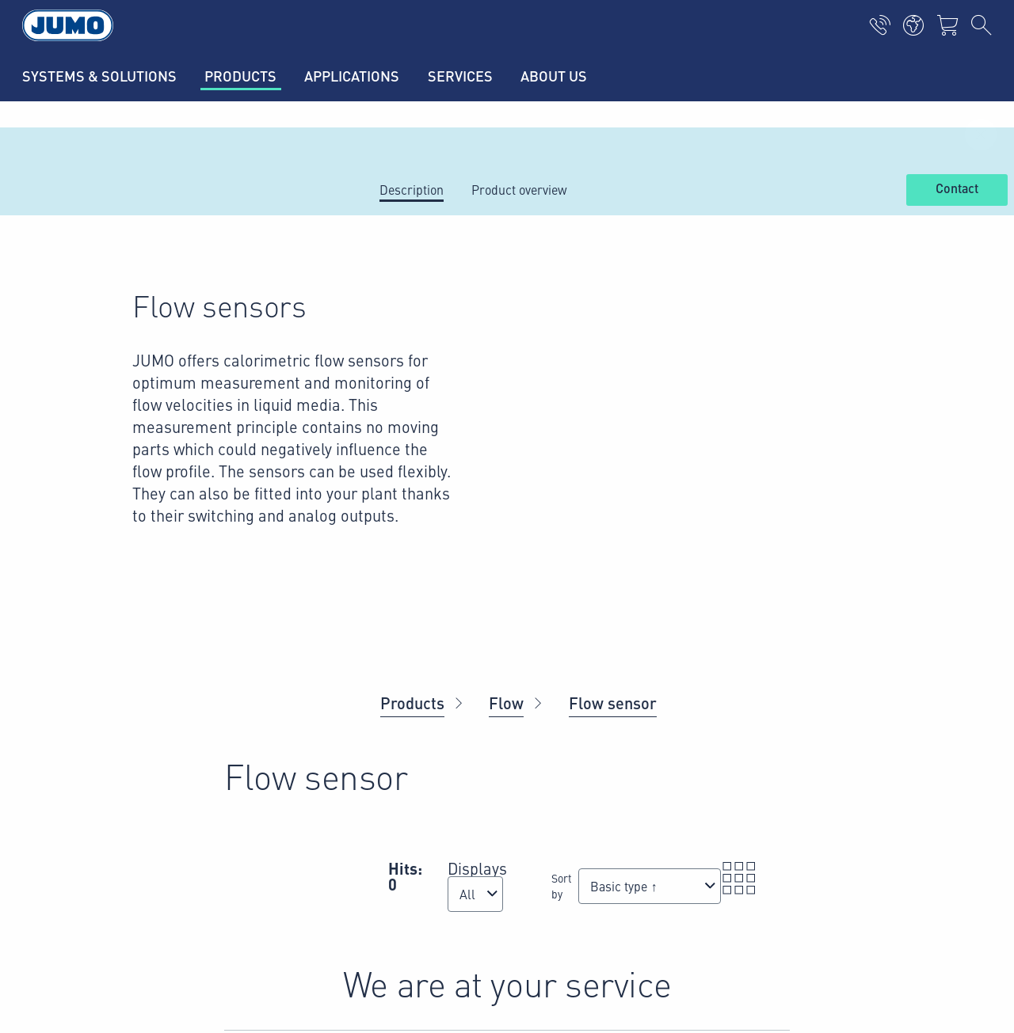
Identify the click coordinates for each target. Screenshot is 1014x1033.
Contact (957, 189)
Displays (477, 868)
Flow (506, 702)
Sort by (561, 886)
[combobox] (475, 894)
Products (412, 702)
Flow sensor (613, 702)
